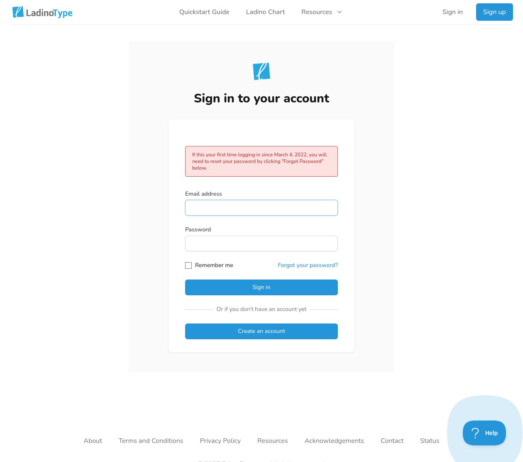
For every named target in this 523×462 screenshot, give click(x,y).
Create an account (261, 331)
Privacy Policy (220, 440)
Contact (392, 440)
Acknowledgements (334, 440)
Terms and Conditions (151, 440)
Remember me (214, 265)
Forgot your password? (308, 265)
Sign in (452, 12)
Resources (272, 440)
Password (198, 229)
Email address (203, 194)
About (92, 440)
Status (429, 440)
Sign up (494, 12)
